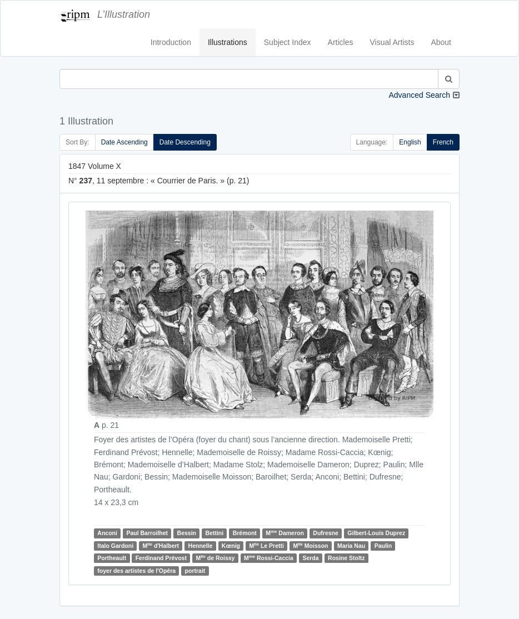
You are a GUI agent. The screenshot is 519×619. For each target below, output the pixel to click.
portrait (195, 570)
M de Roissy (215, 557)
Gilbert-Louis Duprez (376, 533)
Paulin (383, 545)
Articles (340, 42)
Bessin (186, 533)
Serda (310, 558)
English (410, 142)
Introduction (171, 42)
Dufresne (325, 533)
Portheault (111, 558)
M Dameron (285, 532)
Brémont (245, 533)
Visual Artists (392, 42)
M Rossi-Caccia (268, 557)
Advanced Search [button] (419, 95)
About (441, 42)
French (443, 142)
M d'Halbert (161, 545)
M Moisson (310, 545)
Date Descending (185, 142)
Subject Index (287, 42)
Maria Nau (351, 545)
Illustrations (227, 42)
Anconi (107, 533)
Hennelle (200, 545)
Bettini (214, 533)
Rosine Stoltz (346, 558)
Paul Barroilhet (147, 533)
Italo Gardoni (115, 545)
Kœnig (231, 545)
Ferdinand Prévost (161, 558)
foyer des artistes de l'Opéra (136, 570)
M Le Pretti (266, 545)
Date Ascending (124, 142)
